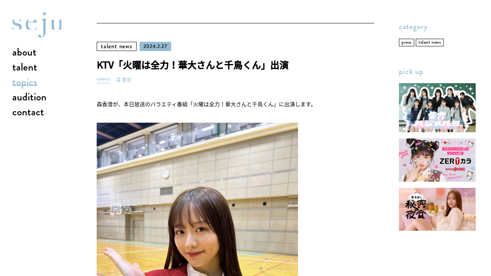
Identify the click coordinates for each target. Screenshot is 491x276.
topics (24, 82)
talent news (116, 46)
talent (24, 67)
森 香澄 (123, 80)
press (407, 42)
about (24, 52)
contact (28, 112)
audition (29, 97)
